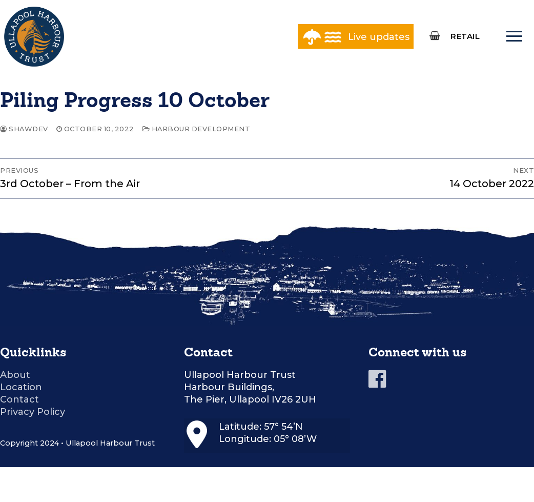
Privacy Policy (32, 411)
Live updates (378, 37)
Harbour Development (196, 129)
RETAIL (465, 36)
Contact (19, 399)
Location (21, 387)
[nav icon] (514, 37)
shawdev (24, 129)
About (15, 374)
